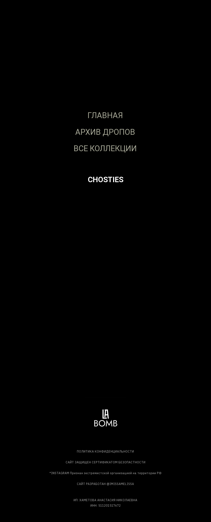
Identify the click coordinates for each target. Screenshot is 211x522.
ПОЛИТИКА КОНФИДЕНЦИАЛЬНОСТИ (105, 451)
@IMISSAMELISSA (120, 484)
